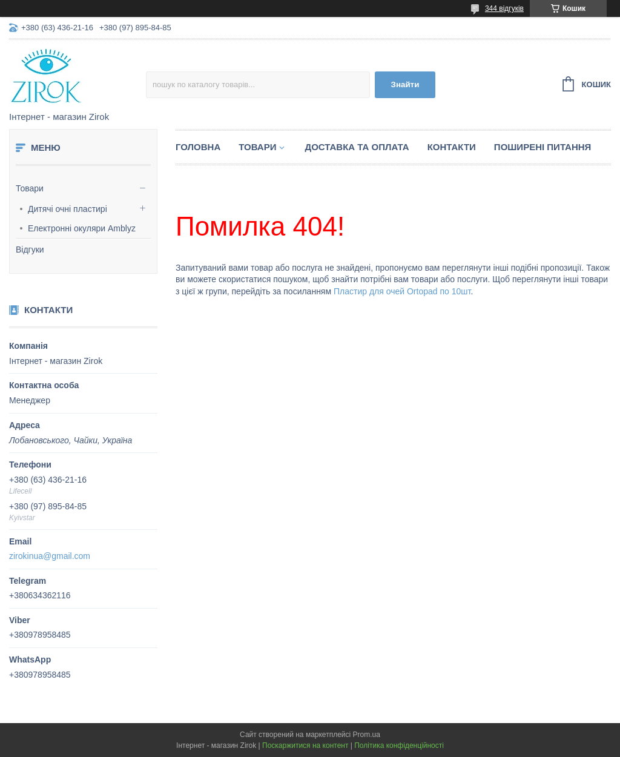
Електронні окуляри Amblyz (82, 228)
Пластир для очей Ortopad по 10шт (402, 291)
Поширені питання (543, 146)
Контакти (451, 146)
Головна (198, 146)
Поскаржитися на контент (305, 745)
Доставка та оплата (357, 146)
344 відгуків (504, 8)
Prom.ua (366, 734)
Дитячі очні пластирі (67, 209)
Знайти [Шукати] (405, 84)
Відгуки (30, 249)
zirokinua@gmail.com (49, 556)
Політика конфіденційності (399, 745)
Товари (30, 188)
